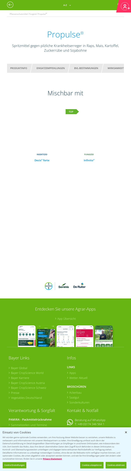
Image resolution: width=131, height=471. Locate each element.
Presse (15, 372)
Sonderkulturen (79, 382)
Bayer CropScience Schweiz (28, 367)
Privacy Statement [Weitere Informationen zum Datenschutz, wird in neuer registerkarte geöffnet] (52, 458)
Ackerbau (75, 372)
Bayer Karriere (20, 357)
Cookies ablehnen (116, 465)
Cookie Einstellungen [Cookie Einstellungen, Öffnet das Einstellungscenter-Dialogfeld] (14, 465)
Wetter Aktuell (78, 357)
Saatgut (74, 377)
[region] (65, 449)
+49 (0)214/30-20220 (91, 425)
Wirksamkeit (116, 68)
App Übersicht (66, 298)
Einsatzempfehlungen (51, 68)
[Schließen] (126, 432)
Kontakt (76, 411)
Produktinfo (18, 68)
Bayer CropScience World (27, 352)
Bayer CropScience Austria (28, 362)
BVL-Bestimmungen (86, 68)
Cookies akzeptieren (92, 465)
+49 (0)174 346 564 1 (91, 403)
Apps (72, 352)
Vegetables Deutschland (26, 377)
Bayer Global (19, 347)
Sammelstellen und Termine (29, 404)
